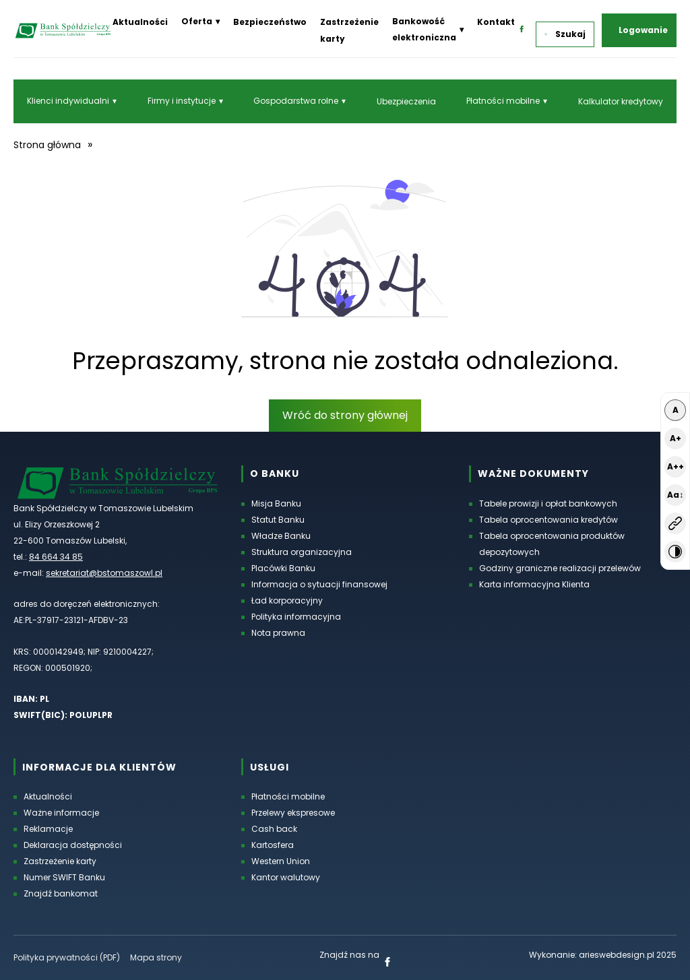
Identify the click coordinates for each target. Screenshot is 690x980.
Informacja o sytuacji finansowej (319, 584)
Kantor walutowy (285, 877)
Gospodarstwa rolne (295, 100)
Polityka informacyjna (296, 616)
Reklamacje (48, 829)
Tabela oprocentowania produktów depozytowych (552, 544)
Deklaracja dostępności (73, 845)
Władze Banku (281, 536)
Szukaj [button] (565, 34)
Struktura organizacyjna (301, 552)
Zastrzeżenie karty (60, 861)
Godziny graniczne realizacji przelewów (560, 568)
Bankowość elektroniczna (424, 29)
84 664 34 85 (56, 556)
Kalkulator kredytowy (620, 101)
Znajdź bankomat (61, 893)
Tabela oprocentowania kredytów (548, 519)
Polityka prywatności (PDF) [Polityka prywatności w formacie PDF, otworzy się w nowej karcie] (66, 957)
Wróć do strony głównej (345, 415)
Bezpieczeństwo (270, 22)
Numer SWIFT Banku (64, 877)
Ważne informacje (61, 812)
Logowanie (643, 30)
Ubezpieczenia (406, 101)
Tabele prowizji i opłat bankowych (548, 503)
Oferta (196, 21)
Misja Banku (276, 503)
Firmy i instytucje (182, 100)
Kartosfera (272, 845)
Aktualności (140, 22)
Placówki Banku (283, 568)
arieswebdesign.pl (616, 954)
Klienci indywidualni (68, 100)
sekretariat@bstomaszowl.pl (104, 573)
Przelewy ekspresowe (293, 812)
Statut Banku (278, 519)
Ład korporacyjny (287, 600)
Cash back (274, 829)
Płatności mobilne (503, 100)
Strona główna (47, 145)
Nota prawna (278, 633)
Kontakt (496, 22)
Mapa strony (156, 957)
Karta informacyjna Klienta (534, 584)
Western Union (280, 861)
